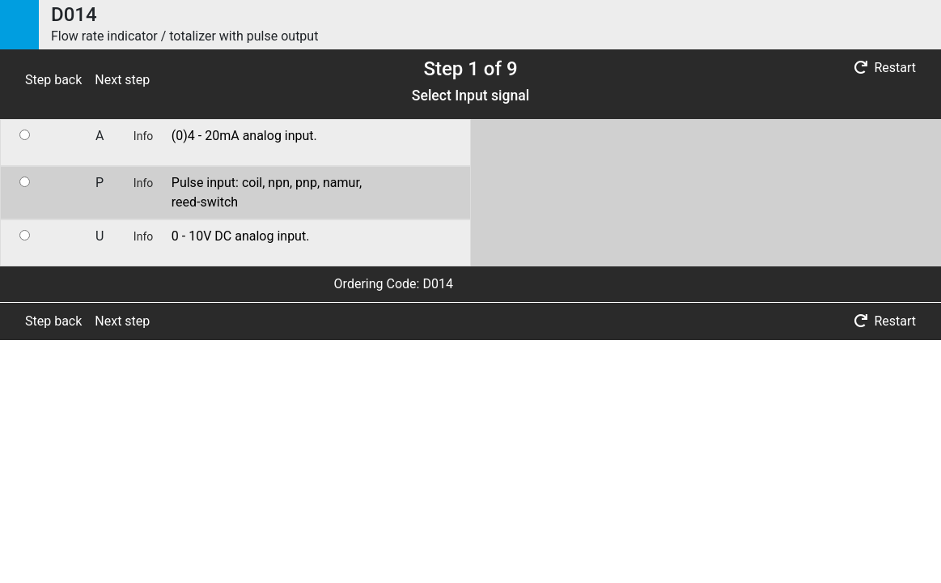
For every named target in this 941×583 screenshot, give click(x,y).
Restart (885, 67)
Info (143, 136)
